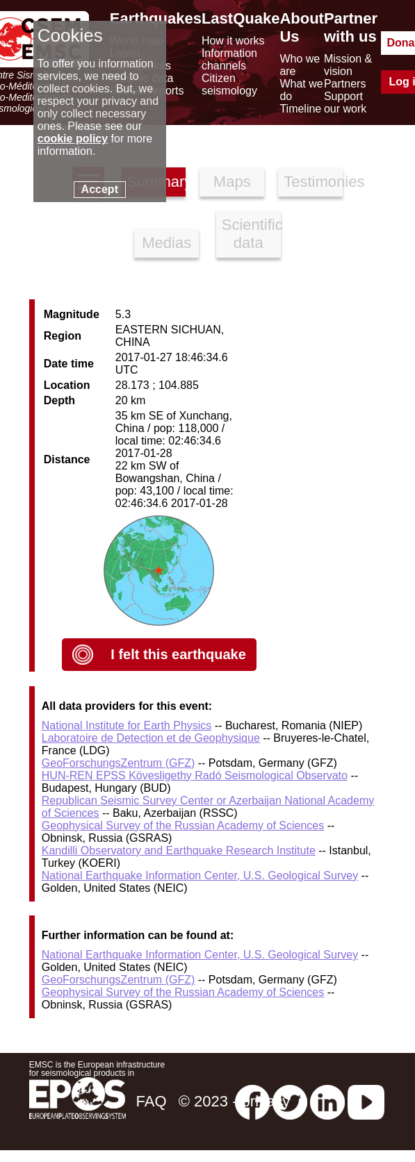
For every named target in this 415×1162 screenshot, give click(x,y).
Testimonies (313, 181)
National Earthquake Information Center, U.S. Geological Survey (200, 875)
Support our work (345, 102)
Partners (345, 84)
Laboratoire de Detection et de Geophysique (151, 738)
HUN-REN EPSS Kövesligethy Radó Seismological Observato (195, 775)
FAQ (151, 1101)
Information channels (229, 59)
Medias (166, 242)
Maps (232, 181)
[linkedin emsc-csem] (327, 1101)
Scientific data (251, 233)
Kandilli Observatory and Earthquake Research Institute (179, 850)
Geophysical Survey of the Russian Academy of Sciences (183, 825)
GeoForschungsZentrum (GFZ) (118, 763)
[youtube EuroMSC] (366, 1101)
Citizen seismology (229, 84)
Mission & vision (348, 65)
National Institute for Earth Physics (127, 725)
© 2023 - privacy (235, 1101)
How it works (233, 41)
